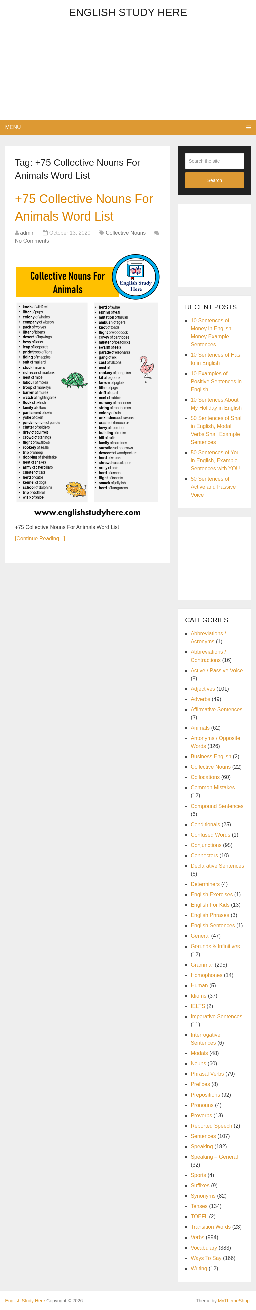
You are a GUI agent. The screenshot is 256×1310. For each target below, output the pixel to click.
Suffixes (200, 1185)
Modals (199, 1053)
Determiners (205, 884)
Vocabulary (204, 1248)
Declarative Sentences (217, 866)
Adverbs (200, 699)
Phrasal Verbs (207, 1074)
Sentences (203, 1136)
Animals (200, 728)
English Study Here (128, 12)
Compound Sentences (217, 806)
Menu (13, 127)
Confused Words (210, 835)
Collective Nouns (126, 234)
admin (27, 234)
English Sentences (213, 925)
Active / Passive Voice (217, 670)
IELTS (198, 1006)
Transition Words (211, 1227)
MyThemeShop (234, 1300)
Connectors (204, 855)
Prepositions (205, 1095)
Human (199, 985)
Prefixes (200, 1084)
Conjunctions (206, 845)
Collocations (205, 777)
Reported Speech (211, 1126)
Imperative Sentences (216, 1016)
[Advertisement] (128, 73)
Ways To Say (206, 1258)
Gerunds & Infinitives (215, 946)
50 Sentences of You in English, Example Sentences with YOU (215, 460)
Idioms (198, 996)
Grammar (202, 965)
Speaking (202, 1146)
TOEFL (199, 1216)
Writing (199, 1268)
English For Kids (210, 905)
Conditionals (205, 824)
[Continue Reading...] (40, 540)
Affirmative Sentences (216, 709)
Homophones (206, 975)
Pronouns (202, 1105)
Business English (211, 756)
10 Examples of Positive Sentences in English (216, 381)
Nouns (198, 1063)
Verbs (197, 1237)
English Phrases (210, 915)
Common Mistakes (213, 787)
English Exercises (212, 894)
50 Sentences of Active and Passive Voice (213, 487)
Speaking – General (214, 1157)
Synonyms (203, 1196)
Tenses (199, 1206)
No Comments (32, 242)
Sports (198, 1175)
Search (214, 180)
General (200, 936)
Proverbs (201, 1115)
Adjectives (203, 689)
